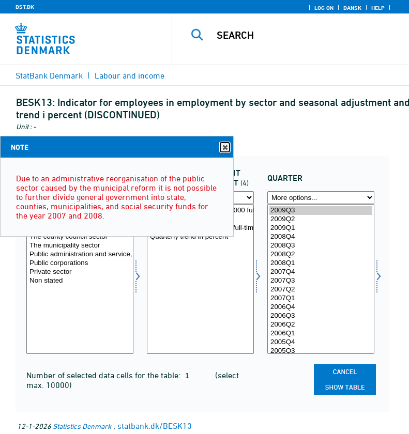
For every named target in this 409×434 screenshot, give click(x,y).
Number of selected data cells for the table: (104, 375)
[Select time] (320, 279)
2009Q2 (320, 219)
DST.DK (25, 6)
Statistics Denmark (82, 426)
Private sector (79, 272)
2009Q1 (320, 228)
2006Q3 (320, 316)
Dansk (352, 7)
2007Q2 (320, 289)
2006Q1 (320, 333)
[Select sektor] (79, 279)
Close (224, 147)
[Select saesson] (200, 279)
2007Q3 (320, 280)
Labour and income (129, 75)
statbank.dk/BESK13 (154, 425)
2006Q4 (320, 307)
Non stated (79, 280)
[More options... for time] (320, 197)
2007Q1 (320, 298)
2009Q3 (320, 210)
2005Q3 (320, 351)
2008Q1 (320, 263)
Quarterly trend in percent (200, 237)
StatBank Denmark (49, 75)
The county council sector (79, 237)
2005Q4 (320, 342)
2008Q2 (320, 254)
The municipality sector (79, 245)
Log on (324, 7)
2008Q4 (320, 237)
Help (378, 7)
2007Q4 (320, 272)
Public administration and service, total (79, 254)
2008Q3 (320, 245)
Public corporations (79, 263)
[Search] (306, 35)
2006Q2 (320, 324)
